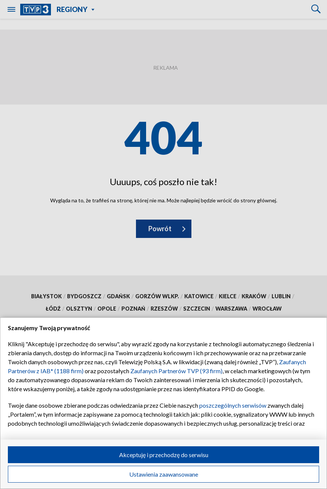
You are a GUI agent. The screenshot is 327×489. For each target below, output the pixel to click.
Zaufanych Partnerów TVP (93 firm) (176, 370)
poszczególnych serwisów (232, 405)
